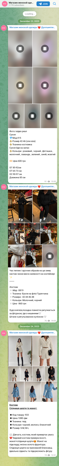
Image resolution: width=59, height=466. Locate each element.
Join (43, 4)
